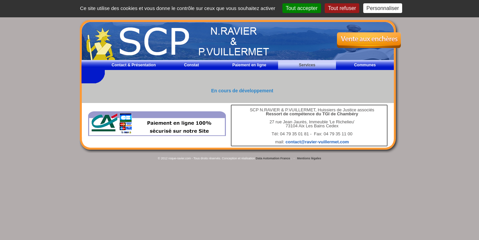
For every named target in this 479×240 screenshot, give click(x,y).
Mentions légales (309, 158)
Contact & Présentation (134, 65)
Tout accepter (302, 8)
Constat (191, 65)
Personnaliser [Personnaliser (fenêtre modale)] (383, 8)
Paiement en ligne (249, 65)
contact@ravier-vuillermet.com (317, 141)
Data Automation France (273, 158)
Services (307, 65)
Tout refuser (342, 8)
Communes (365, 65)
